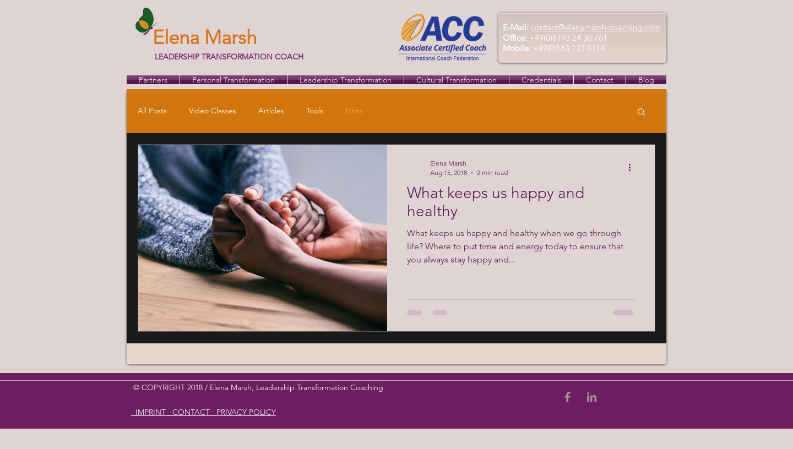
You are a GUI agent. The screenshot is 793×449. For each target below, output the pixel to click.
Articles (271, 111)
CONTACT (192, 412)
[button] (641, 112)
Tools (314, 111)
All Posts (152, 111)
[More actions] (633, 167)
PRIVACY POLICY (245, 412)
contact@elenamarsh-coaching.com (595, 27)
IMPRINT (150, 412)
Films (354, 111)
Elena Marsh (205, 37)
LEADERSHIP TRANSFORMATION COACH (228, 57)
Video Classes (212, 111)
